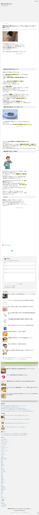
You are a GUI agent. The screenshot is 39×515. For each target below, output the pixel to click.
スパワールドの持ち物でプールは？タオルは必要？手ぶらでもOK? (11, 433)
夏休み (2, 461)
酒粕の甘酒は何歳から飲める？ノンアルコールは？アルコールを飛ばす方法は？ (19, 357)
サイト (5, 269)
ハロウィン (3, 453)
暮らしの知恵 (3, 471)
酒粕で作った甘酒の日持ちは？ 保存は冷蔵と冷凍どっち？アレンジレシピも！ (21, 368)
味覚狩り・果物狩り (4, 458)
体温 (8, 245)
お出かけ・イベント (4, 440)
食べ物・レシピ (3, 497)
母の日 (2, 475)
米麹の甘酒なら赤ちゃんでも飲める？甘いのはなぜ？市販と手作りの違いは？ (21, 381)
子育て (5, 245)
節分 (1, 483)
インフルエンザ (3, 444)
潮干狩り (2, 478)
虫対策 (2, 493)
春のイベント (3, 468)
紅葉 (1, 485)
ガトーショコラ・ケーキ (5, 447)
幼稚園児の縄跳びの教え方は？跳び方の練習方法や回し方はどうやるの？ (17, 423)
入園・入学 (3, 457)
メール (5, 265)
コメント (5, 272)
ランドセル (3, 454)
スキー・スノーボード (4, 450)
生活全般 (2, 482)
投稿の (3, 503)
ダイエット (3, 451)
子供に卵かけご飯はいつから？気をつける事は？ (17, 331)
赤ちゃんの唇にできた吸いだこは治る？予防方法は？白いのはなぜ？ (20, 306)
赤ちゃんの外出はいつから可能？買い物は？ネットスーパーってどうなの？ (22, 294)
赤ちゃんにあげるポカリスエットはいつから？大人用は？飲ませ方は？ (21, 325)
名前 (5, 262)
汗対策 (2, 476)
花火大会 (2, 490)
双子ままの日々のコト (6, 4)
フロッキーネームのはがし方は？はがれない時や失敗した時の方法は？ (21, 300)
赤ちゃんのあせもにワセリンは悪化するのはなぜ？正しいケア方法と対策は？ (17, 419)
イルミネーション (4, 443)
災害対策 (2, 479)
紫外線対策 (3, 486)
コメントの (3, 504)
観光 (1, 496)
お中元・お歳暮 (3, 439)
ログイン (2, 501)
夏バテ (2, 460)
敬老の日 (2, 465)
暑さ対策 (2, 469)
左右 (10, 245)
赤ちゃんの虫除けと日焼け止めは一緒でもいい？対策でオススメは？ (20, 350)
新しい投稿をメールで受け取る (10, 287)
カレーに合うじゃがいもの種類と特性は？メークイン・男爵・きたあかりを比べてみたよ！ (15, 409)
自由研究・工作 (3, 489)
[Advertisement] (19, 14)
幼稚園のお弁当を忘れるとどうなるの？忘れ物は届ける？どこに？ (20, 337)
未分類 (2, 472)
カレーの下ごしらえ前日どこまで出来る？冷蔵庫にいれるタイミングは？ (17, 415)
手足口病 (2, 464)
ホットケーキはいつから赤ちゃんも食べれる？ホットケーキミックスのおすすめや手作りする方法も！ (17, 411)
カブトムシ (3, 446)
